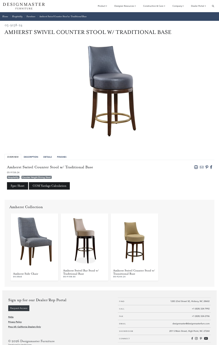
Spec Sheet (17, 186)
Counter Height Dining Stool (36, 177)
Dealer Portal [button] (197, 6)
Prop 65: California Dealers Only (24, 326)
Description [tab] (31, 157)
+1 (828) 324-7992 (201, 308)
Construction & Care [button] (153, 6)
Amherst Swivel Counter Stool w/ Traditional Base (63, 16)
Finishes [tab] (61, 157)
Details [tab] (47, 157)
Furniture (30, 16)
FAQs (11, 317)
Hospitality (17, 16)
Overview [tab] (13, 157)
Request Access (18, 308)
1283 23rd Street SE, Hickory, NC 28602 (190, 301)
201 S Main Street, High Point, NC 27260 (189, 331)
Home (5, 16)
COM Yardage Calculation (49, 186)
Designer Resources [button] (124, 6)
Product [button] (101, 6)
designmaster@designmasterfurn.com (191, 323)
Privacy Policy (15, 322)
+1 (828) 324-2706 (201, 316)
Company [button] (177, 6)
